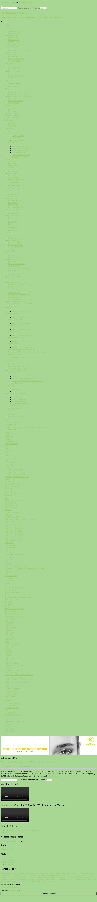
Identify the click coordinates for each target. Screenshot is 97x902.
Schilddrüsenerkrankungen (14, 677)
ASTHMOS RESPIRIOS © (16, 33)
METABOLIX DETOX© (15, 84)
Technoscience (17, 406)
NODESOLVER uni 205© (20, 150)
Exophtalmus (40, 873)
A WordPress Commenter (13, 841)
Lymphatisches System (12, 182)
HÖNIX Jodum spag (5, 877)
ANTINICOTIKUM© (14, 31)
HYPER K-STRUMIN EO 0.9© (21, 329)
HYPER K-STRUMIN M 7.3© (21, 317)
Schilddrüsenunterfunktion (50, 879)
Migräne (7, 606)
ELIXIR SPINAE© (13, 52)
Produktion (12, 373)
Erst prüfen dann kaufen (13, 486)
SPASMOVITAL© (13, 103)
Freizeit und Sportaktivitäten (14, 289)
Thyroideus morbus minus (17, 370)
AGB (13, 391)
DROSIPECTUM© (13, 35)
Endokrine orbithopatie (23, 873)
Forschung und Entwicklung (17, 393)
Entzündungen (32, 873)
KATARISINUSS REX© (15, 38)
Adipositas (3, 873)
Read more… (53, 776)
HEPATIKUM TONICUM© (16, 238)
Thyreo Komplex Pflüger (44, 881)
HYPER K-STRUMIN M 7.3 (15, 875)
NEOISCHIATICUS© (14, 57)
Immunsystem (9, 167)
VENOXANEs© (12, 78)
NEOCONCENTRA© (14, 71)
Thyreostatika (54, 881)
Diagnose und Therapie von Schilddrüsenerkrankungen (29, 762)
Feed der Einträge (10, 860)
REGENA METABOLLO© (15, 76)
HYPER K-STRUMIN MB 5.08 (28, 875)
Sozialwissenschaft (11, 691)
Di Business (11, 890)
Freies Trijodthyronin (56, 873)
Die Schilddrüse (13, 142)
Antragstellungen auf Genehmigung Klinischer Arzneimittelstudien (27, 427)
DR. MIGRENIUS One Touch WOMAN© (20, 96)
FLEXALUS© (12, 54)
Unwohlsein (8, 224)
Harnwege (8, 105)
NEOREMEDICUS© (14, 86)
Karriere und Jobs (14, 408)
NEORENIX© (12, 111)
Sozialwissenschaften (19, 404)
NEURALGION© (13, 230)
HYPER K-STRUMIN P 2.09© (21, 323)
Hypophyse (12, 132)
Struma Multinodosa (15, 319)
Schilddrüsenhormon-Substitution (35, 879)
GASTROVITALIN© (14, 257)
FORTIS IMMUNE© (14, 173)
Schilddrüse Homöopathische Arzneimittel (19, 304)
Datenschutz (16, 389)
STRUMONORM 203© (19, 153)
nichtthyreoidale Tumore (63, 877)
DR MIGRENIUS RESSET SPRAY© (19, 50)
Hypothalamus (84, 875)
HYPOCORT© (16, 138)
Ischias (7, 573)
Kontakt (11, 364)
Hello (6, 832)
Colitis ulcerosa (10, 446)
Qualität (14, 376)
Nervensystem (9, 190)
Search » (43, 8)
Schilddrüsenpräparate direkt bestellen (21, 350)
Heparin (68, 873)
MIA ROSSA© (12, 126)
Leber (6, 585)
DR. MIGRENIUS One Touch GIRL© (19, 94)
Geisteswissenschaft (19, 397)
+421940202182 (9, 2)
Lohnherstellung (17, 383)
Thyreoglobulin (34, 881)
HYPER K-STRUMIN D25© (20, 311)
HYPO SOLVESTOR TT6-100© (21, 347)
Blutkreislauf (9, 63)
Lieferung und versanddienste (18, 366)
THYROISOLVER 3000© (19, 146)
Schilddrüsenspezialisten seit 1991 (19, 368)
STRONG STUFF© (13, 213)
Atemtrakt (8, 27)
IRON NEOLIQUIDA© (14, 240)
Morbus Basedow (14, 332)
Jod (11, 877)
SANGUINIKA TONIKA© (15, 101)
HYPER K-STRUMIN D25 (83, 873)
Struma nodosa (13, 313)
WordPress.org (9, 864)
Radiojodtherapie (12, 879)
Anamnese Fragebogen (16, 416)
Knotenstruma (23, 877)
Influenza (8, 159)
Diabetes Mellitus (14, 354)
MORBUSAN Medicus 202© (21, 155)
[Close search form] (1, 6)
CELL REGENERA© (14, 186)
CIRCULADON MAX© (15, 67)
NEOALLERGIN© (13, 40)
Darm (6, 448)
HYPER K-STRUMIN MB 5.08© (22, 335)
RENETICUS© (12, 113)
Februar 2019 (9, 849)
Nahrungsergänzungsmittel (14, 616)
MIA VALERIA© (13, 198)
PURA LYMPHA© (13, 188)
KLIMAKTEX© (12, 99)
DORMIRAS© (12, 196)
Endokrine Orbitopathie (16, 326)
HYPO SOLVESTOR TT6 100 (74, 875)
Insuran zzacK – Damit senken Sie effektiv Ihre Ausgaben (27, 352)
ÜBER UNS (8, 720)
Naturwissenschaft (18, 402)
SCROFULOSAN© (13, 42)
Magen (7, 595)
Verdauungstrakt (10, 251)
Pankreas (8, 649)
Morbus (45, 877)
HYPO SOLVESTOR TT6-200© (21, 341)
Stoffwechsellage (62, 879)
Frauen (7, 88)
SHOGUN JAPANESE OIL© (16, 44)
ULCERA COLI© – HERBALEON (18, 268)
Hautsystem (9, 120)
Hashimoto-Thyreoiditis (16, 338)
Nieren (7, 642)
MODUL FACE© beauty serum (18, 282)
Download (11, 414)
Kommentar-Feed (10, 862)
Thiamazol (27, 881)
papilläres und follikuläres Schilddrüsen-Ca (80, 877)
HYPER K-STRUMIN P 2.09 (42, 875)
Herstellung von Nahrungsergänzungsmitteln (27, 381)
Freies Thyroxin (47, 873)
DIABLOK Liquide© (18, 358)
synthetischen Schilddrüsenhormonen (15, 881)
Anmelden (8, 858)
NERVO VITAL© (13, 205)
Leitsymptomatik (39, 877)
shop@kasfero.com (25, 2)
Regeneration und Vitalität (14, 209)
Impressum (12, 385)
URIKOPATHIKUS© (14, 61)
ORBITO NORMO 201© (19, 157)
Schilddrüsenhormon (22, 879)
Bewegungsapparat (11, 46)
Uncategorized (17, 766)
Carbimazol (14, 873)
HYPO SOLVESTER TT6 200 (60, 875)
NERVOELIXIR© (13, 203)
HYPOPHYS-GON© (18, 136)
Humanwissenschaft (19, 399)
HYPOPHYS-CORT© (18, 140)
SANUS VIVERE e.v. (11, 25)
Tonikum (7, 232)
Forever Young (9, 278)
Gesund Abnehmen (11, 270)
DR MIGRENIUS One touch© (17, 92)
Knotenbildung (16, 877)
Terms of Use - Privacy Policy (10, 887)
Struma (10, 307)
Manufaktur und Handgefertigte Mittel (25, 379)
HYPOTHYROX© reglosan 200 (21, 148)
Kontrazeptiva (31, 877)
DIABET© (11, 69)
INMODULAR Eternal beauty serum (19, 285)
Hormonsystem (10, 128)
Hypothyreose (13, 344)
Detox (6, 80)
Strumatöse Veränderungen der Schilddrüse (81, 879)
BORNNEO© (12, 163)
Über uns (8, 360)
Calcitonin (8, 873)
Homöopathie (73, 873)
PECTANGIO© (12, 74)
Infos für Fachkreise (11, 410)
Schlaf (7, 684)
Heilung (64, 873)
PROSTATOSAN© (13, 115)
